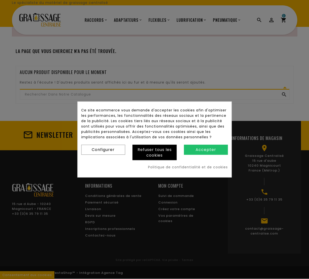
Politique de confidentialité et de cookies (188, 167)
